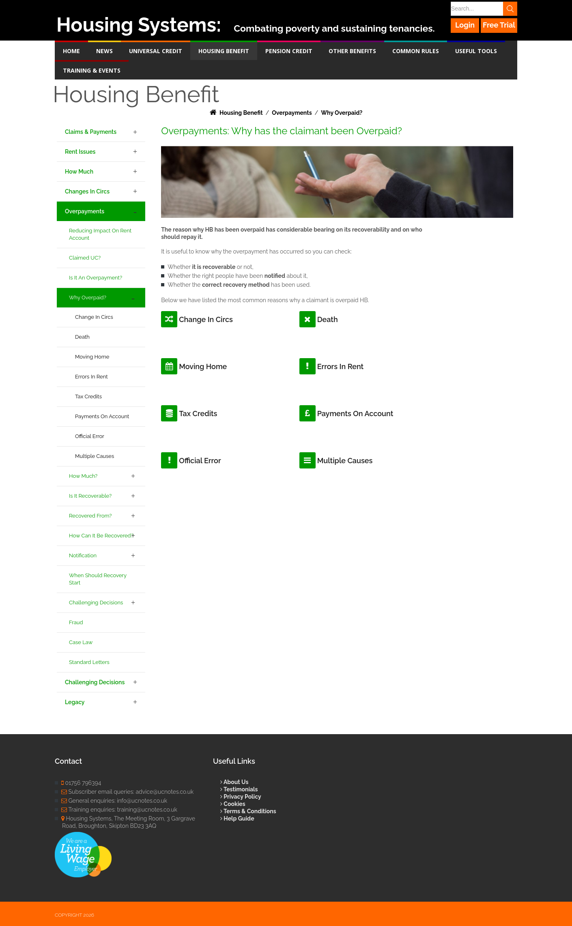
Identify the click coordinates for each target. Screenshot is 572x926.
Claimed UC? (85, 258)
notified (274, 276)
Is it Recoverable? (90, 496)
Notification (83, 555)
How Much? (83, 476)
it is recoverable (213, 267)
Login (465, 25)
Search (510, 9)
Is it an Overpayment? (95, 278)
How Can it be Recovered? (101, 536)
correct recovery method (236, 284)
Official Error (89, 436)
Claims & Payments (90, 132)
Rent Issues (80, 151)
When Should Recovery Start (98, 579)
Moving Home (92, 357)
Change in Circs (94, 317)
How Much (79, 171)
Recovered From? (90, 516)
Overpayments (84, 211)
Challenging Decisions (96, 602)
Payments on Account (102, 416)
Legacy (74, 702)
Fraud (76, 622)
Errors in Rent (91, 377)
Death (82, 337)
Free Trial (499, 25)
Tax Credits (88, 396)
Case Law (80, 642)
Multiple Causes (94, 456)
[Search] (483, 9)
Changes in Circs (87, 191)
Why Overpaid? (87, 297)
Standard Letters (89, 662)
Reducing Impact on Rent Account (100, 234)
